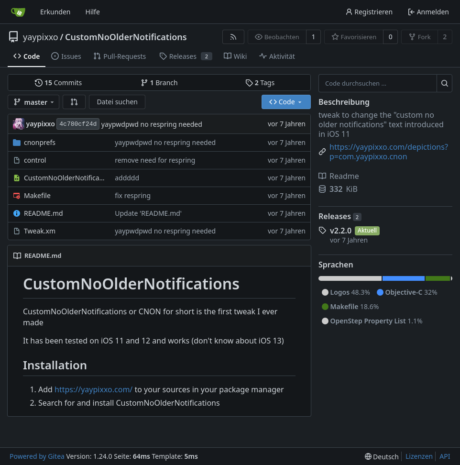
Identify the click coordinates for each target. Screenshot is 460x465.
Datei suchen (117, 101)
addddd (127, 177)
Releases (339, 216)
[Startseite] (18, 12)
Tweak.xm (39, 230)
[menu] (382, 456)
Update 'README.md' (148, 213)
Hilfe (93, 11)
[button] (74, 102)
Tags (259, 82)
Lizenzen (419, 456)
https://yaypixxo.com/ (93, 389)
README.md (43, 213)
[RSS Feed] (233, 37)
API (444, 456)
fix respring (133, 195)
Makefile (37, 195)
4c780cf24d (78, 124)
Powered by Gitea (37, 456)
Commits (58, 82)
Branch (159, 82)
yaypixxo (40, 37)
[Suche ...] (444, 83)
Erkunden (55, 11)
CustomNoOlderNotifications (126, 37)
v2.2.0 (340, 230)
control (35, 160)
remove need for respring (155, 160)
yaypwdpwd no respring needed (151, 124)
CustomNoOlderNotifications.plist (64, 177)
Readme (338, 176)
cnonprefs (39, 142)
